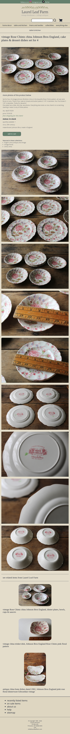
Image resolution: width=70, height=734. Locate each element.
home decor (7, 25)
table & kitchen (35, 30)
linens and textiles (36, 25)
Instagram (35, 2)
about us (11, 706)
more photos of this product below (17, 95)
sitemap (11, 712)
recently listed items (17, 700)
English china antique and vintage (15, 143)
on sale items (14, 703)
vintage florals (8, 145)
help (9, 709)
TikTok (47, 2)
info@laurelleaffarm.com (35, 729)
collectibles (49, 25)
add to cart (12, 134)
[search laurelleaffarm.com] (55, 20)
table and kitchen (20, 25)
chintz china (8, 147)
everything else (61, 25)
